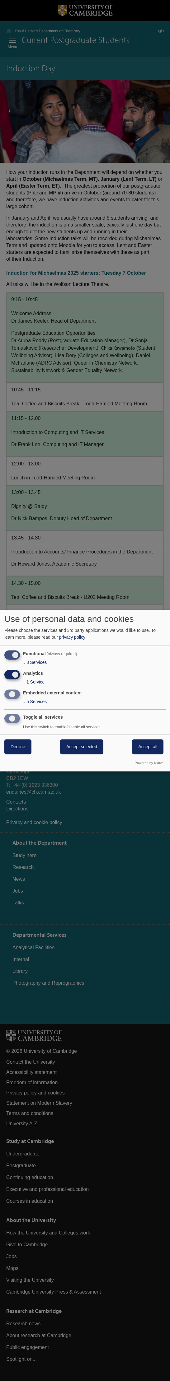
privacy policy (72, 637)
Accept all (147, 746)
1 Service (34, 682)
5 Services (35, 701)
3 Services (35, 663)
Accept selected (81, 746)
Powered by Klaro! (149, 763)
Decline (18, 746)
